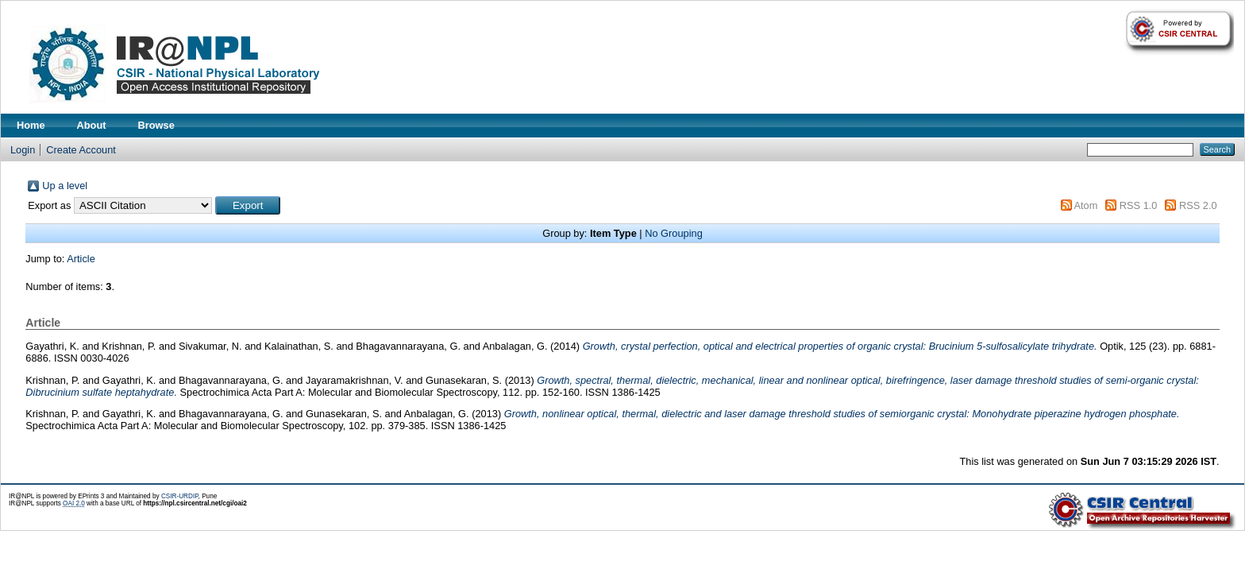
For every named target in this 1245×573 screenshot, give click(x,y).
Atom (1085, 205)
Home (31, 125)
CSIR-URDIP (180, 496)
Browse (156, 125)
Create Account (81, 150)
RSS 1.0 (1139, 205)
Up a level (64, 186)
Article (81, 259)
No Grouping (674, 233)
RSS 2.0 (1198, 205)
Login (22, 150)
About (91, 125)
